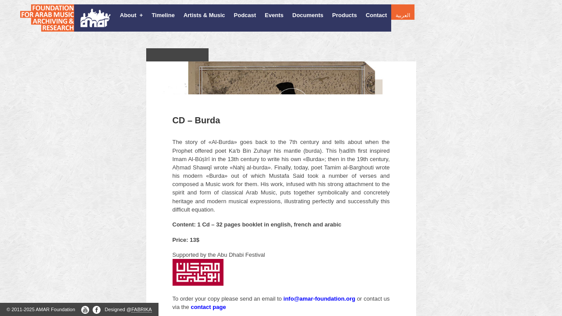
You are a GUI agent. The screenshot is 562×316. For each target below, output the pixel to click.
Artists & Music (204, 15)
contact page (208, 297)
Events (274, 15)
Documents (308, 15)
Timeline (163, 15)
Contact (376, 15)
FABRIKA (141, 309)
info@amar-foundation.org (320, 288)
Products (344, 15)
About (131, 15)
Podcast (245, 15)
